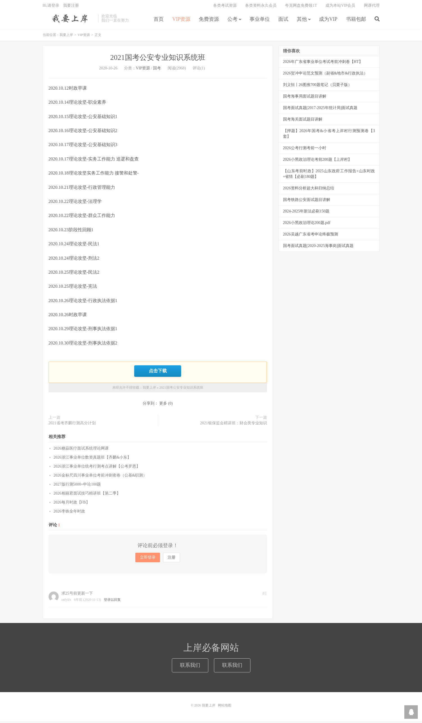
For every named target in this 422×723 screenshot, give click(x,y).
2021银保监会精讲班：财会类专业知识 (233, 425)
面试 (283, 21)
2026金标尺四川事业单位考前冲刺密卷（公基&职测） (100, 477)
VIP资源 (181, 21)
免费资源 (209, 21)
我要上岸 (69, 19)
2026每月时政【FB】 (72, 504)
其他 (302, 21)
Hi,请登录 (51, 7)
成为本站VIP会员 (340, 7)
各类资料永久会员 (261, 7)
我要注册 (71, 7)
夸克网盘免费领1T (301, 7)
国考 (157, 70)
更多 (163, 405)
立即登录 (148, 559)
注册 (171, 559)
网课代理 (372, 7)
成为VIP (328, 21)
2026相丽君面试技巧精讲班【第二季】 (87, 495)
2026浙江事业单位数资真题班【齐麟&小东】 (92, 459)
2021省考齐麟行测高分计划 (72, 425)
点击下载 (158, 373)
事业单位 (260, 21)
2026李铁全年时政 (69, 513)
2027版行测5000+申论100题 (77, 486)
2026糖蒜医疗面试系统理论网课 (81, 450)
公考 (232, 21)
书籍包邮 (356, 21)
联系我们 (190, 667)
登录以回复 (112, 602)
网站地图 (224, 707)
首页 (159, 21)
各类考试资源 (225, 7)
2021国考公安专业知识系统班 (157, 60)
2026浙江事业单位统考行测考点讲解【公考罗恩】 (97, 468)
